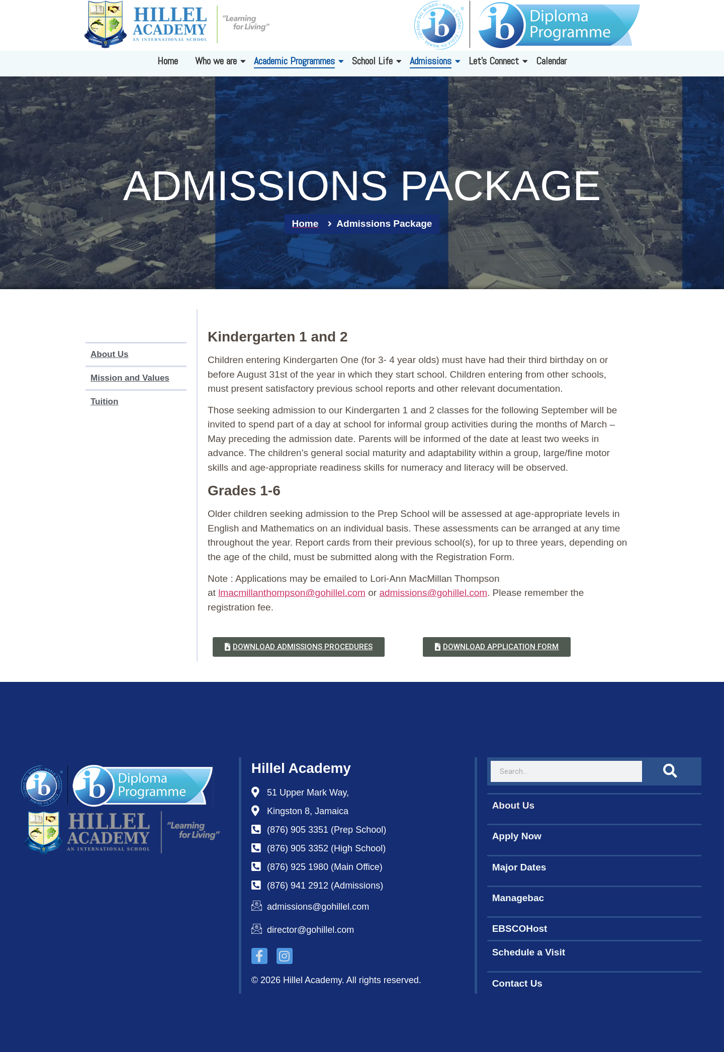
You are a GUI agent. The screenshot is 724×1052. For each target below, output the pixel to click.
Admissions (432, 60)
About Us (109, 354)
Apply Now (516, 836)
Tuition (104, 401)
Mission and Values (129, 378)
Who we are (217, 60)
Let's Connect (495, 60)
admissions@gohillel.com (433, 592)
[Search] (670, 771)
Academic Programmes (296, 60)
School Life (374, 60)
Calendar (551, 60)
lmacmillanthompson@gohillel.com (292, 592)
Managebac (518, 898)
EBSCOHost (520, 928)
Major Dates (519, 867)
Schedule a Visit (528, 952)
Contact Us (517, 983)
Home (167, 60)
